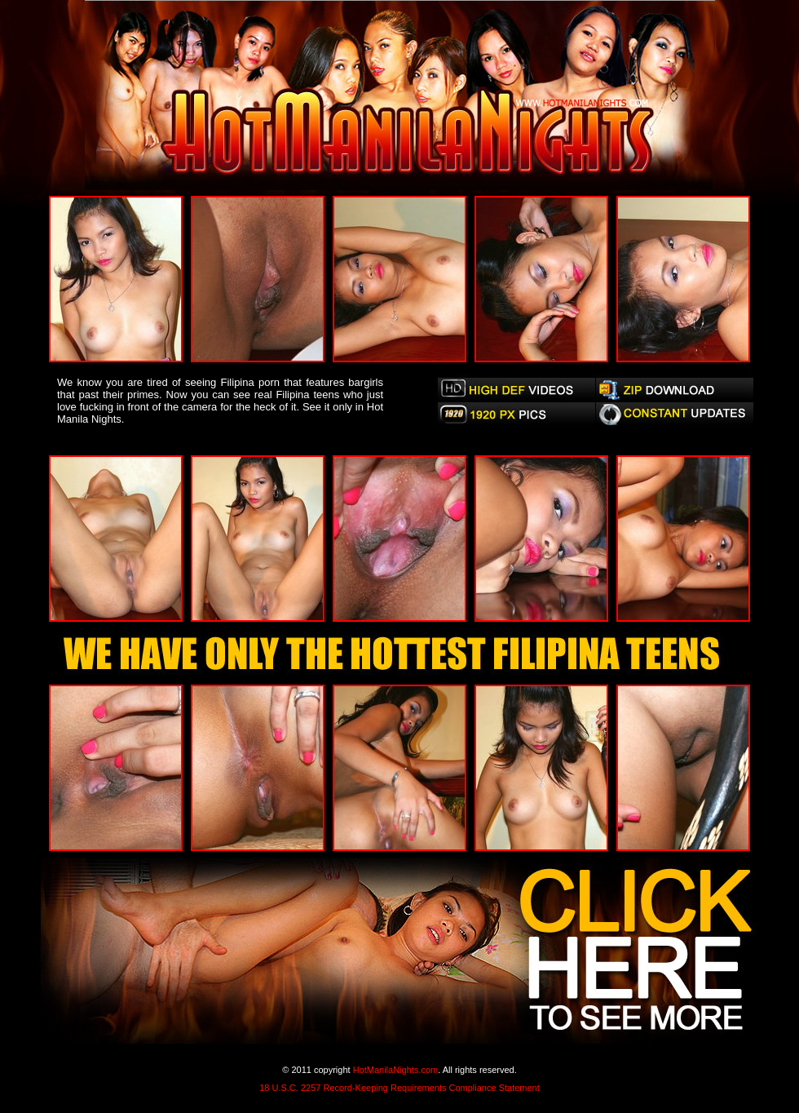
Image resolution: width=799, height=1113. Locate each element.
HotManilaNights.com (396, 1070)
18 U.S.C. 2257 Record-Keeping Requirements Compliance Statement (399, 1088)
